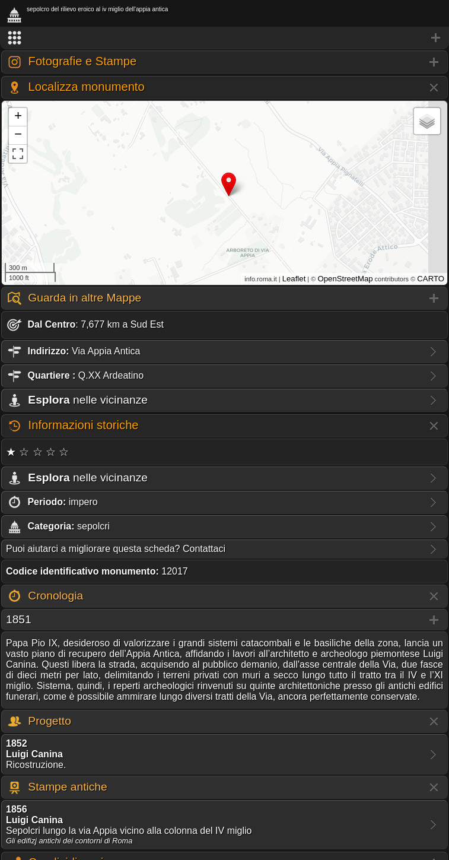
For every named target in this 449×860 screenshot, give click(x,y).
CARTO (430, 278)
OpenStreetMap (344, 278)
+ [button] (18, 117)
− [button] (18, 135)
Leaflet (294, 278)
